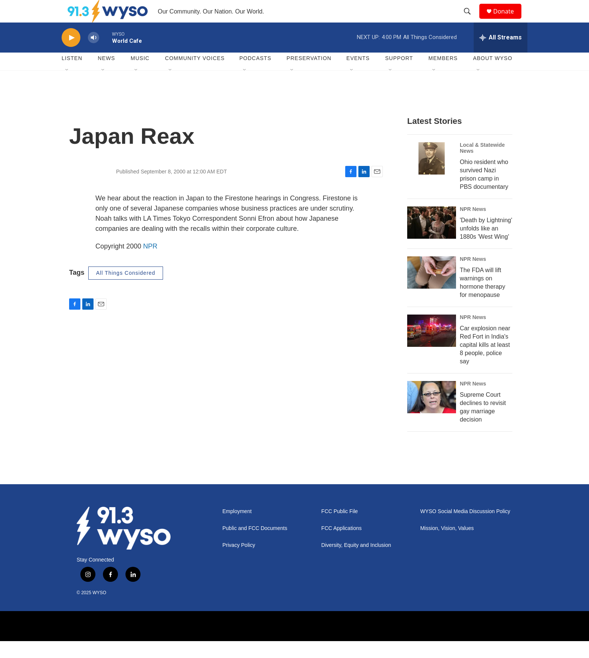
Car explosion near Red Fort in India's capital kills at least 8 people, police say (485, 361)
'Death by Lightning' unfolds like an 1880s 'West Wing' (486, 245)
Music (140, 75)
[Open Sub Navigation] (67, 87)
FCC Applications (341, 545)
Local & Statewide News (482, 165)
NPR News (473, 226)
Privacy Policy (238, 562)
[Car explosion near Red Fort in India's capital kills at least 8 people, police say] (431, 347)
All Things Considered (126, 290)
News (106, 75)
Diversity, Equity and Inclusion (356, 562)
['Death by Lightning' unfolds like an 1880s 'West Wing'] (431, 239)
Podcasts (255, 75)
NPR (150, 263)
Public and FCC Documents (254, 545)
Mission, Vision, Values (447, 545)
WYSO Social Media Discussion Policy (465, 528)
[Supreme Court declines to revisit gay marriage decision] (431, 414)
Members (443, 75)
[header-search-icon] (471, 20)
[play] (71, 54)
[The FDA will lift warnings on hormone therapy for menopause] (431, 289)
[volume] (93, 54)
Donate (508, 20)
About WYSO (492, 75)
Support (399, 75)
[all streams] (500, 54)
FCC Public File (339, 528)
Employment (237, 528)
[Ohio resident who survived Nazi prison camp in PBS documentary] (431, 175)
